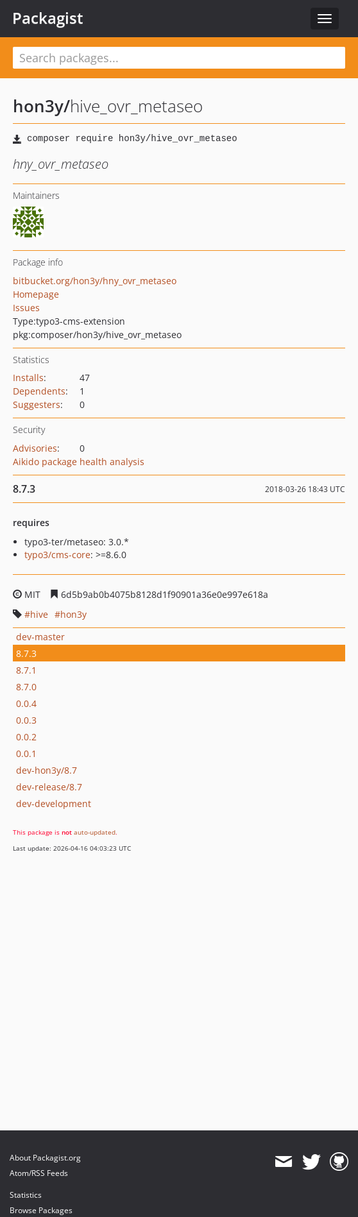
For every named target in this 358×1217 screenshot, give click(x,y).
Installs (28, 377)
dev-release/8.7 (49, 787)
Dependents (39, 391)
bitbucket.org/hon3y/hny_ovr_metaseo (94, 281)
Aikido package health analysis (78, 461)
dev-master (40, 637)
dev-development (53, 803)
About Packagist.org (45, 1157)
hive (39, 614)
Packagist (47, 18)
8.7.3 (26, 653)
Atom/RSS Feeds (39, 1173)
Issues (26, 308)
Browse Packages (41, 1210)
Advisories (35, 448)
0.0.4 (26, 703)
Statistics (26, 1194)
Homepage (36, 294)
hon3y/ (41, 105)
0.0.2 (26, 737)
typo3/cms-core (57, 555)
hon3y (73, 614)
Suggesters (36, 404)
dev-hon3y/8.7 (46, 770)
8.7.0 (26, 687)
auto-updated (94, 832)
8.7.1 (26, 670)
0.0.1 (26, 753)
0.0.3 (26, 720)
